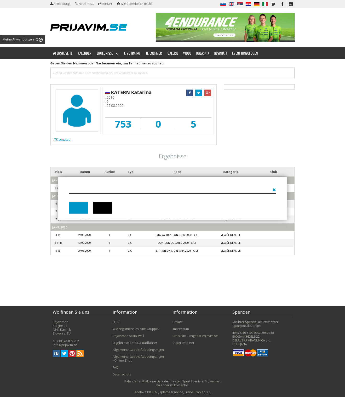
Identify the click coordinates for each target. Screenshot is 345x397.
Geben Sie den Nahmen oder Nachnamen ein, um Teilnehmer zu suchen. (107, 63)
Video (187, 53)
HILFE (116, 322)
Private (177, 322)
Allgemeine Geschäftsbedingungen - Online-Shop (138, 358)
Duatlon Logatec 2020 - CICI (177, 242)
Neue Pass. (84, 4)
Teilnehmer (154, 53)
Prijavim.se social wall (128, 336)
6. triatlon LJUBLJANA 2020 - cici (177, 250)
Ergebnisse (108, 53)
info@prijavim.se (65, 345)
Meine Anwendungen (23, 39)
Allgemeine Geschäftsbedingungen (138, 349)
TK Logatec (62, 139)
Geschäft (220, 53)
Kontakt (105, 4)
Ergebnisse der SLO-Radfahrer (135, 342)
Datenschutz (122, 374)
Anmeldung (60, 4)
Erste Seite (62, 53)
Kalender (84, 53)
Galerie (172, 53)
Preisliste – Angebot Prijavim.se (195, 336)
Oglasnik (202, 53)
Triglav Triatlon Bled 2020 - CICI (177, 235)
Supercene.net (183, 342)
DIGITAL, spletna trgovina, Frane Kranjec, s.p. (179, 392)
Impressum (180, 329)
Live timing (132, 53)
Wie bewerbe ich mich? (134, 4)
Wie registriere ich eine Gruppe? (136, 329)
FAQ (115, 367)
